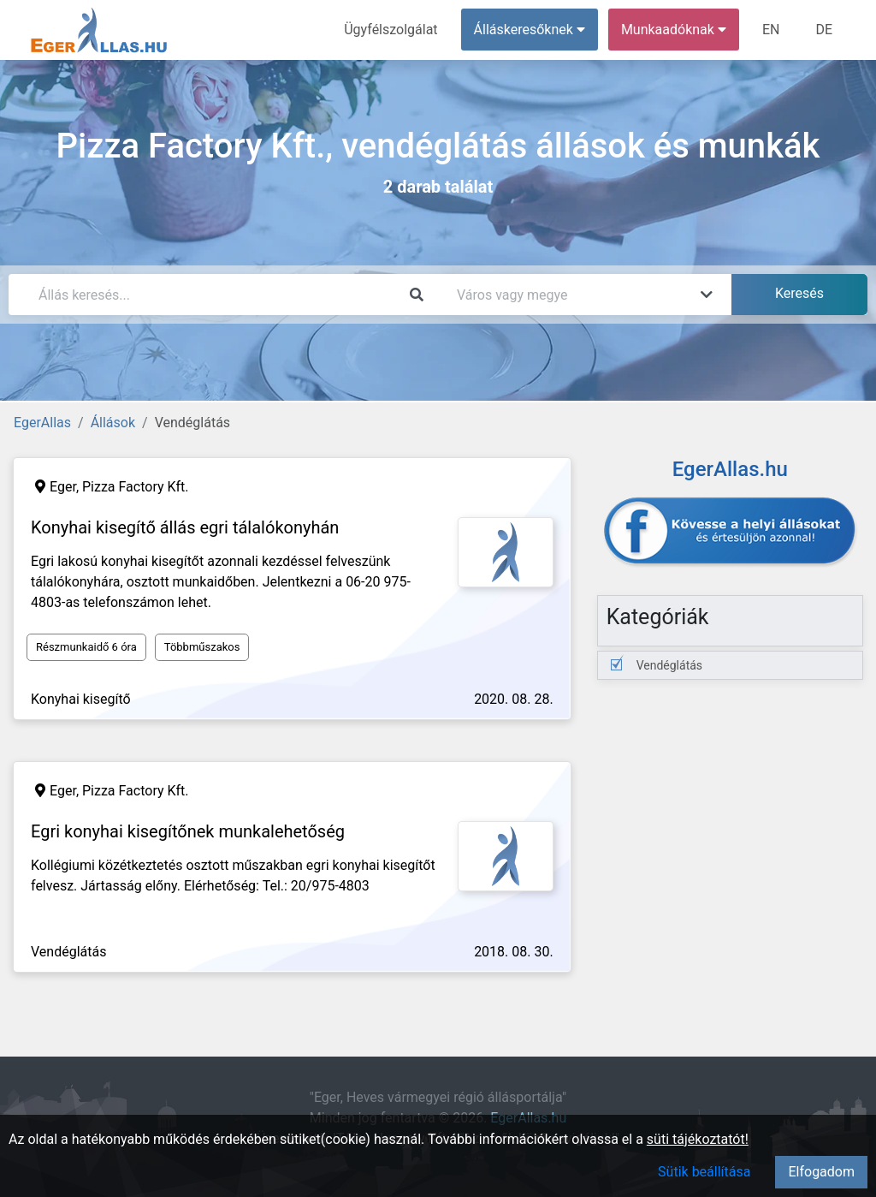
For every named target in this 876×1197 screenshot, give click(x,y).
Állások (113, 422)
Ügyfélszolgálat (390, 29)
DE (823, 29)
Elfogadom (821, 1172)
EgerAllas (42, 422)
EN (771, 29)
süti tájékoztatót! (698, 1139)
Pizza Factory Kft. (135, 487)
